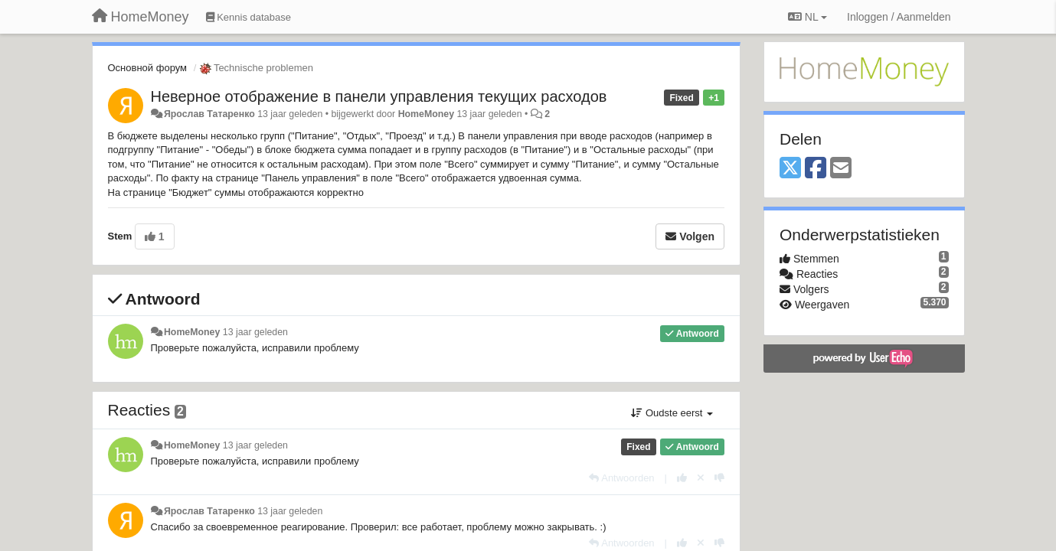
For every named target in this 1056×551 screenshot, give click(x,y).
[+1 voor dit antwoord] (682, 478)
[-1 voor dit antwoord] (719, 478)
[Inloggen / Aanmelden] (898, 17)
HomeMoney (426, 114)
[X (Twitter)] (790, 168)
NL (807, 17)
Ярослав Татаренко (209, 114)
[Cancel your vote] (701, 478)
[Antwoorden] (621, 478)
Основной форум (148, 67)
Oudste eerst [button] (672, 413)
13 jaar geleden (255, 332)
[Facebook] (815, 168)
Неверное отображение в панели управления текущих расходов (379, 96)
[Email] (841, 168)
